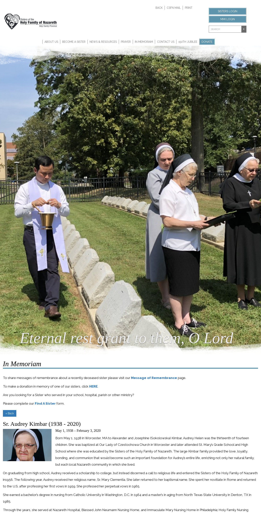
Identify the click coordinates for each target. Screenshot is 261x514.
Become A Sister (74, 41)
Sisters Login (227, 11)
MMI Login (227, 19)
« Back (9, 413)
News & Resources (103, 41)
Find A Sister (45, 403)
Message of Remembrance (154, 378)
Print (188, 7)
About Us (51, 41)
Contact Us (165, 41)
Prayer (126, 41)
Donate (207, 41)
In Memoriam (144, 41)
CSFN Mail (174, 7)
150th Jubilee (187, 41)
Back (159, 7)
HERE (93, 386)
